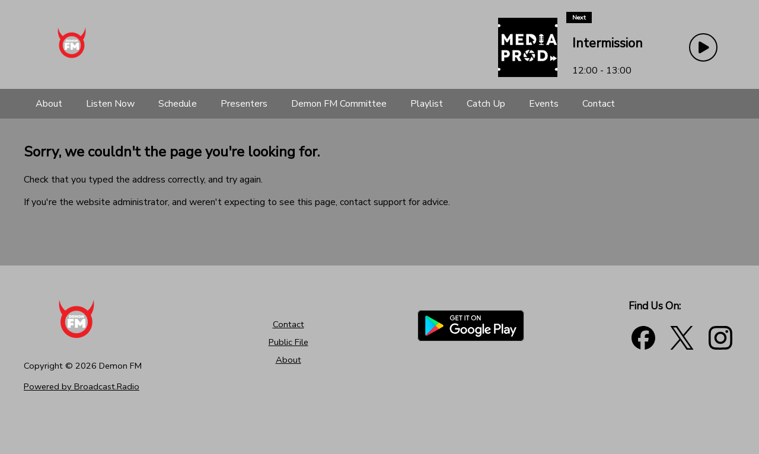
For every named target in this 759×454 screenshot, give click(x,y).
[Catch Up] (486, 104)
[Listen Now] (110, 104)
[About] (49, 104)
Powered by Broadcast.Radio (81, 386)
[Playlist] (426, 104)
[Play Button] (703, 47)
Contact (288, 324)
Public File (288, 342)
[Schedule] (177, 104)
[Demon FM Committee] (338, 104)
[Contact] (598, 104)
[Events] (543, 104)
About (288, 360)
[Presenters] (244, 104)
